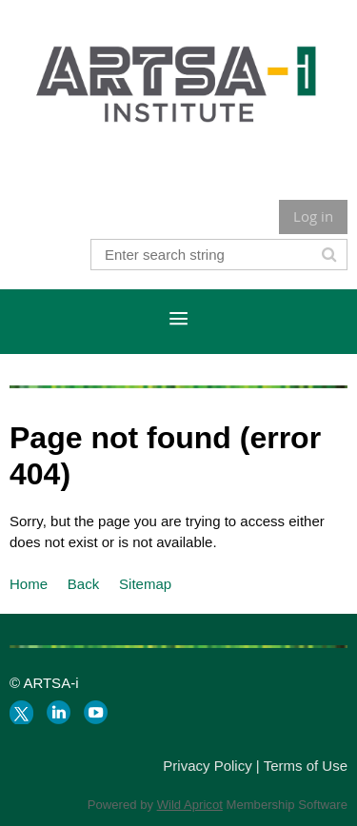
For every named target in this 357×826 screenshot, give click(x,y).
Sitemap (145, 584)
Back (83, 584)
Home (29, 584)
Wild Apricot (190, 804)
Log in (313, 216)
